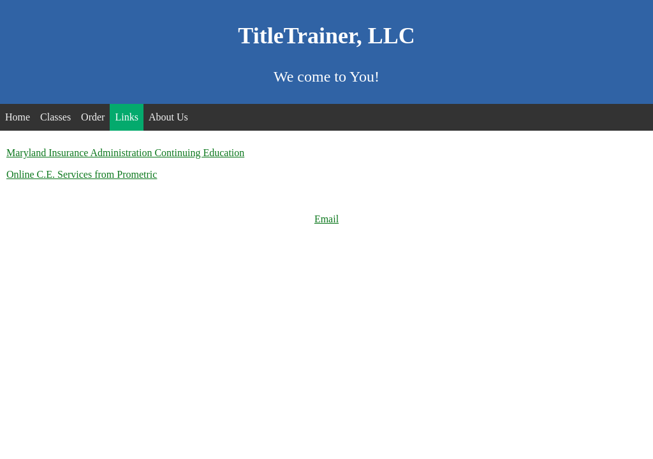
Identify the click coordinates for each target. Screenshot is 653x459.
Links (126, 117)
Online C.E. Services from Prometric (81, 174)
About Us (168, 117)
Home (17, 117)
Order (93, 117)
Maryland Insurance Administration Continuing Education (125, 152)
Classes (55, 117)
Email (326, 219)
